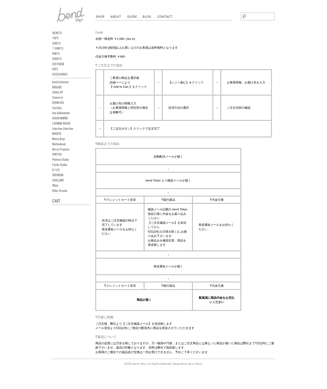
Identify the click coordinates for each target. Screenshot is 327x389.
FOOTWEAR (58, 64)
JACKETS (57, 32)
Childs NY (57, 92)
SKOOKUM (57, 175)
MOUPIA (56, 133)
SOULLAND (58, 180)
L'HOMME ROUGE (61, 123)
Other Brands (59, 190)
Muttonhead (59, 144)
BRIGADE (57, 87)
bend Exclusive (60, 82)
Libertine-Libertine (62, 128)
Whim (55, 185)
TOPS (55, 38)
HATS (55, 69)
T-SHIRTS (57, 48)
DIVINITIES (58, 102)
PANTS (56, 53)
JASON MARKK (60, 118)
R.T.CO (55, 170)
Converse (57, 97)
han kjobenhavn (61, 112)
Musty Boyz (58, 138)
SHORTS (57, 58)
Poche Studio (59, 164)
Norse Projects (60, 149)
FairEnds (57, 107)
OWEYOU (57, 154)
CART (56, 201)
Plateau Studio (60, 159)
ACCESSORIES (60, 74)
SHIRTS (56, 43)
